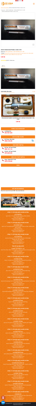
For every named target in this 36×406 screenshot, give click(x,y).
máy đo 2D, (7, 53)
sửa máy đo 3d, (18, 53)
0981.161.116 (8, 149)
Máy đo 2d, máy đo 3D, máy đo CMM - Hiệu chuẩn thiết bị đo (12, 190)
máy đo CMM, (11, 54)
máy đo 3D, (6, 54)
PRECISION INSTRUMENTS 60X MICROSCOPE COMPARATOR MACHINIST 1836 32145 (18, 118)
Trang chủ (3, 10)
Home (2, 7)
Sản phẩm (6, 7)
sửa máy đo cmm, (25, 53)
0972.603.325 (8, 153)
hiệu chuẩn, (19, 54)
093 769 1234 (8, 133)
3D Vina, (15, 54)
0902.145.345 (8, 141)
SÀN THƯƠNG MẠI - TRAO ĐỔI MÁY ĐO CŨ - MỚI (15, 10)
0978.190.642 (8, 161)
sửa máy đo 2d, (12, 53)
